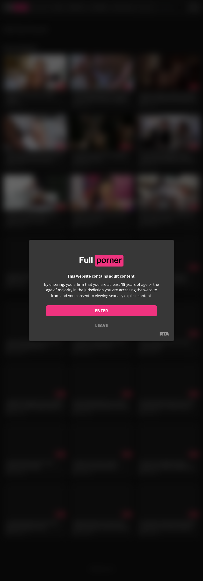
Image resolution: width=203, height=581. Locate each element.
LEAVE (101, 325)
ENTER (101, 311)
